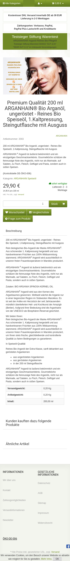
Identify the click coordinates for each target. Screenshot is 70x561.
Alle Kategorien (11, 3)
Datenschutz (44, 483)
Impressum (43, 513)
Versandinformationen (14, 510)
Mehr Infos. (47, 559)
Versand (21, 194)
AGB (40, 493)
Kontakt (6, 490)
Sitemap (42, 503)
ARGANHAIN (61, 136)
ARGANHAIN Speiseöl (25, 178)
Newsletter (8, 520)
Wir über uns (9, 480)
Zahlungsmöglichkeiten (14, 500)
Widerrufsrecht (45, 523)
